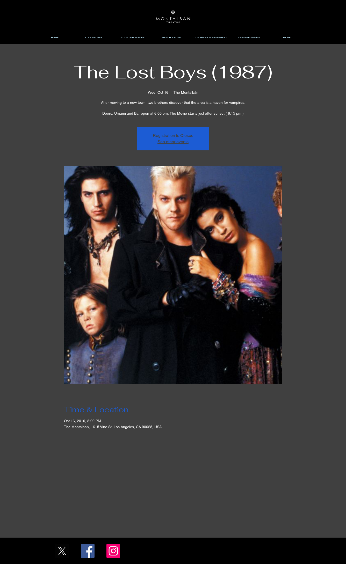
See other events (173, 141)
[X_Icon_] (62, 551)
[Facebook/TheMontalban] (88, 551)
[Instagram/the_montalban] (113, 551)
